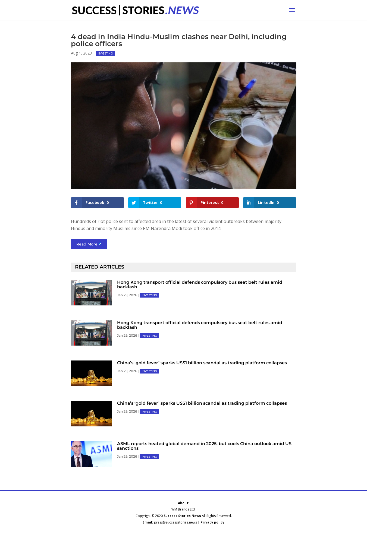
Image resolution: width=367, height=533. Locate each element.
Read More (87, 244)
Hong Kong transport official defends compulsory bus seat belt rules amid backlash (199, 284)
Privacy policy (212, 522)
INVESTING (105, 53)
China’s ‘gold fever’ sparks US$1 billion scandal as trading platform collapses (202, 362)
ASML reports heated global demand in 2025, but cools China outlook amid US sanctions (204, 446)
